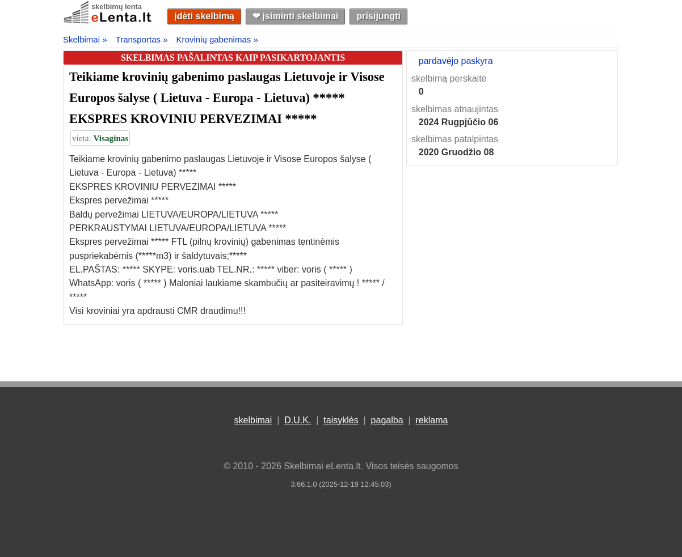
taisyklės (340, 420)
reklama (431, 420)
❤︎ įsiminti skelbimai (295, 16)
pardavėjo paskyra (456, 61)
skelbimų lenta (116, 6)
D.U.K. (297, 420)
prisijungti (379, 16)
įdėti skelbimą (204, 16)
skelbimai (253, 420)
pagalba (387, 420)
